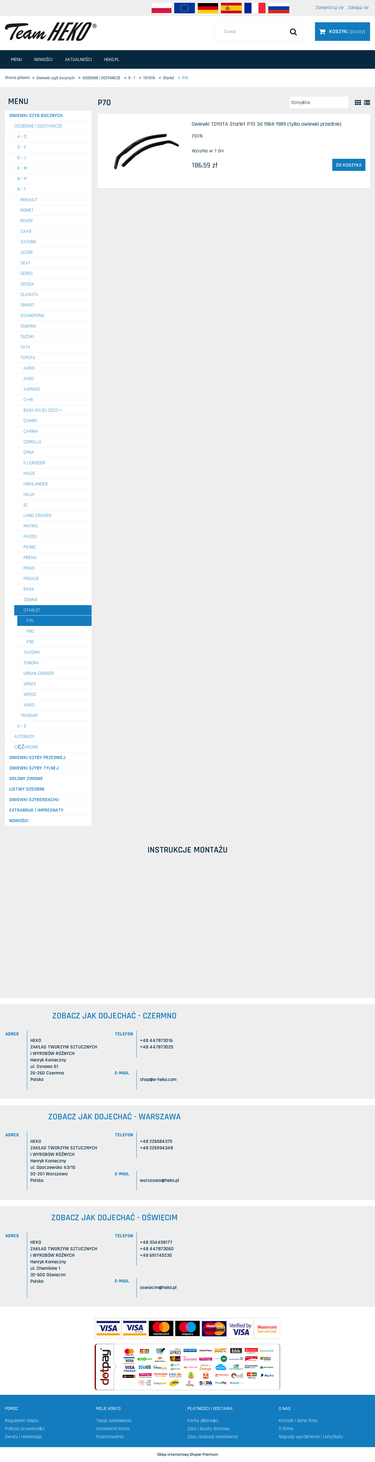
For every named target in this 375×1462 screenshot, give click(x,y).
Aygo (29, 378)
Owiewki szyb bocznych (35, 115)
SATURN (28, 242)
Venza (30, 684)
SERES (26, 273)
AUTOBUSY (24, 736)
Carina (31, 431)
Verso (30, 694)
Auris (29, 368)
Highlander (36, 484)
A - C (22, 136)
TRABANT (29, 715)
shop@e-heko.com (158, 1079)
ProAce (31, 578)
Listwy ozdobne (27, 789)
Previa (30, 557)
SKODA (27, 284)
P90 (30, 642)
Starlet (32, 610)
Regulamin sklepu (22, 1421)
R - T (21, 189)
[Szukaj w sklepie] (258, 31)
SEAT (25, 263)
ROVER (26, 221)
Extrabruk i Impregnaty (36, 810)
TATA (25, 347)
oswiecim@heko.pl (158, 1287)
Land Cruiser (37, 515)
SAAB (25, 231)
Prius (29, 568)
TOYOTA (27, 357)
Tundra (31, 663)
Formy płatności (203, 1421)
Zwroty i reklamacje (23, 1437)
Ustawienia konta (112, 1429)
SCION (26, 252)
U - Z (21, 726)
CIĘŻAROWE (26, 747)
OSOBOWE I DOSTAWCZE (38, 126)
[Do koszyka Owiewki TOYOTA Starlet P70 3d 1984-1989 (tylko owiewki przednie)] (348, 165)
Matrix (31, 526)
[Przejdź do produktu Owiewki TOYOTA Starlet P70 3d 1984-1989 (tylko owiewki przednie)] (144, 151)
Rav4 (29, 589)
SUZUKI (27, 336)
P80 (30, 631)
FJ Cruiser (34, 463)
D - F (21, 147)
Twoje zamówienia (113, 1421)
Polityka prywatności (25, 1429)
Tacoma (32, 652)
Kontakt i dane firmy (298, 1421)
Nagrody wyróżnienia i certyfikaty (311, 1437)
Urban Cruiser (39, 673)
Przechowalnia (110, 1437)
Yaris (29, 705)
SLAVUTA (29, 294)
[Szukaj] (293, 31)
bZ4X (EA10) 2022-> (43, 410)
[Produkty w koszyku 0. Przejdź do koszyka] (342, 31)
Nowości (18, 821)
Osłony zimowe (26, 778)
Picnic (30, 547)
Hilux (29, 494)
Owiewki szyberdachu (34, 799)
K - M (22, 168)
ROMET (26, 210)
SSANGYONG (32, 315)
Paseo (30, 536)
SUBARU (28, 326)
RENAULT (28, 200)
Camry (30, 421)
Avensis (32, 389)
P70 (30, 621)
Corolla (32, 442)
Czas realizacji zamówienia (213, 1437)
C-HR (28, 400)
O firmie (286, 1429)
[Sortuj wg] (319, 102)
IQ (25, 505)
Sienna (31, 600)
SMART (27, 305)
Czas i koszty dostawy (209, 1429)
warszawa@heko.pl (159, 1180)
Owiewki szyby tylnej (34, 768)
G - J (21, 157)
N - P (22, 179)
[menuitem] (16, 59)
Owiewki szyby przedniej (37, 757)
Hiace (29, 473)
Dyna (29, 452)
